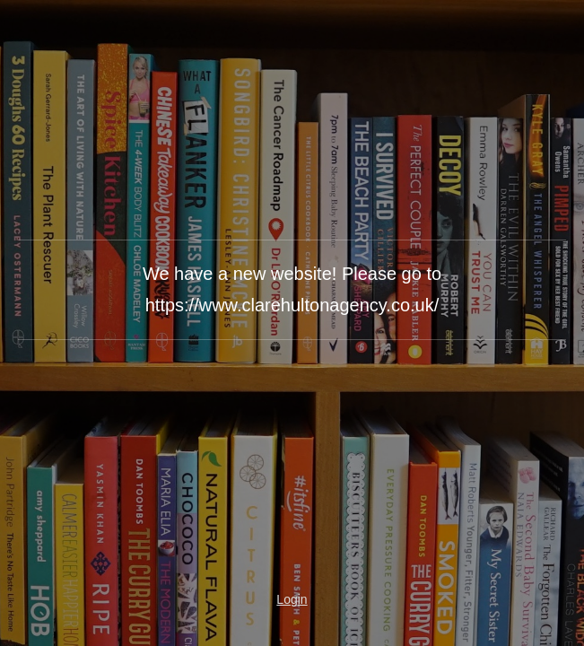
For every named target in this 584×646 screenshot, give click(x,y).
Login (291, 599)
